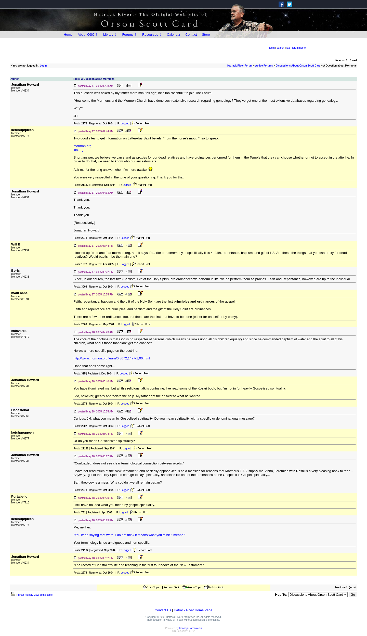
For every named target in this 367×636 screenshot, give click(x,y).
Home (68, 34)
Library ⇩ (110, 34)
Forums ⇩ (129, 34)
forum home (299, 47)
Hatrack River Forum (239, 65)
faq (288, 47)
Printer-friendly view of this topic (31, 594)
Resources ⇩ (152, 34)
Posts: (80, 123)
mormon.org (82, 146)
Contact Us (163, 610)
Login (43, 65)
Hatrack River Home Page (193, 610)
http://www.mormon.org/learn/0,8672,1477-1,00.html (111, 358)
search (280, 47)
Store (206, 34)
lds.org (78, 150)
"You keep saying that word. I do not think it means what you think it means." (129, 535)
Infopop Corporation (190, 628)
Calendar (173, 34)
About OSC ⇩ (88, 34)
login (271, 47)
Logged (125, 123)
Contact (191, 34)
